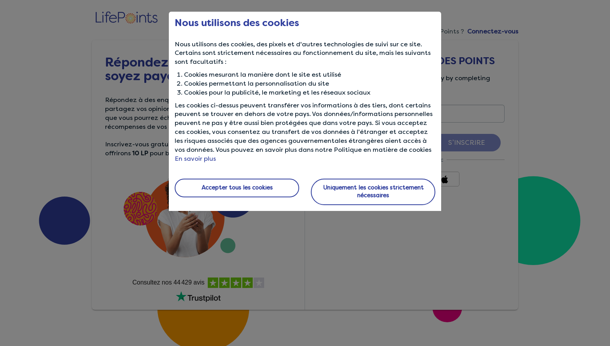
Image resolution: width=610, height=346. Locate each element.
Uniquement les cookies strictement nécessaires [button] (373, 191)
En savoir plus (195, 158)
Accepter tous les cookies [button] (237, 187)
